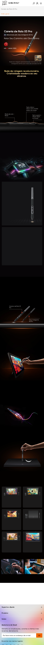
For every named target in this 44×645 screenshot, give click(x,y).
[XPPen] (11, 3)
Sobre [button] (22, 619)
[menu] (40, 3)
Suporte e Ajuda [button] (22, 607)
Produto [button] (22, 613)
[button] (34, 3)
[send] (39, 635)
